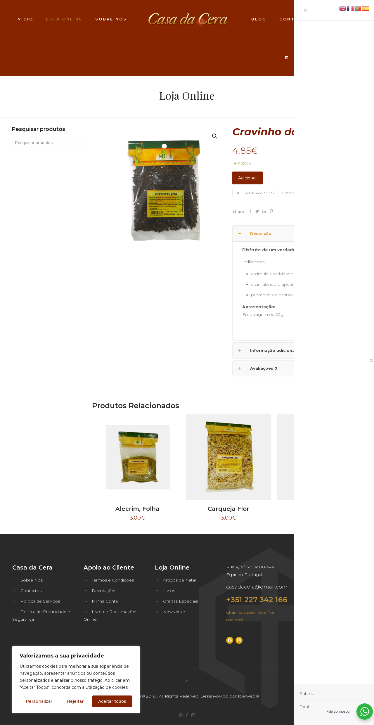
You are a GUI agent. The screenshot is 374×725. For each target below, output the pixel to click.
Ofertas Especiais (180, 601)
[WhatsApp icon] (181, 715)
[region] (76, 679)
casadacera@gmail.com (257, 587)
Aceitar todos (112, 701)
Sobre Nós (31, 580)
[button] (215, 136)
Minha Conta (105, 601)
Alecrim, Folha (137, 508)
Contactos (30, 590)
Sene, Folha (319, 508)
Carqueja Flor (228, 508)
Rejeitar (75, 701)
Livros (169, 590)
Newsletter (174, 611)
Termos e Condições (113, 580)
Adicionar (247, 178)
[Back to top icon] (187, 681)
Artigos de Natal (179, 580)
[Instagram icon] (193, 715)
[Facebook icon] (187, 715)
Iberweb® (248, 696)
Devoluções (104, 590)
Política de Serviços (40, 601)
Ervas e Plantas (319, 192)
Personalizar (39, 701)
